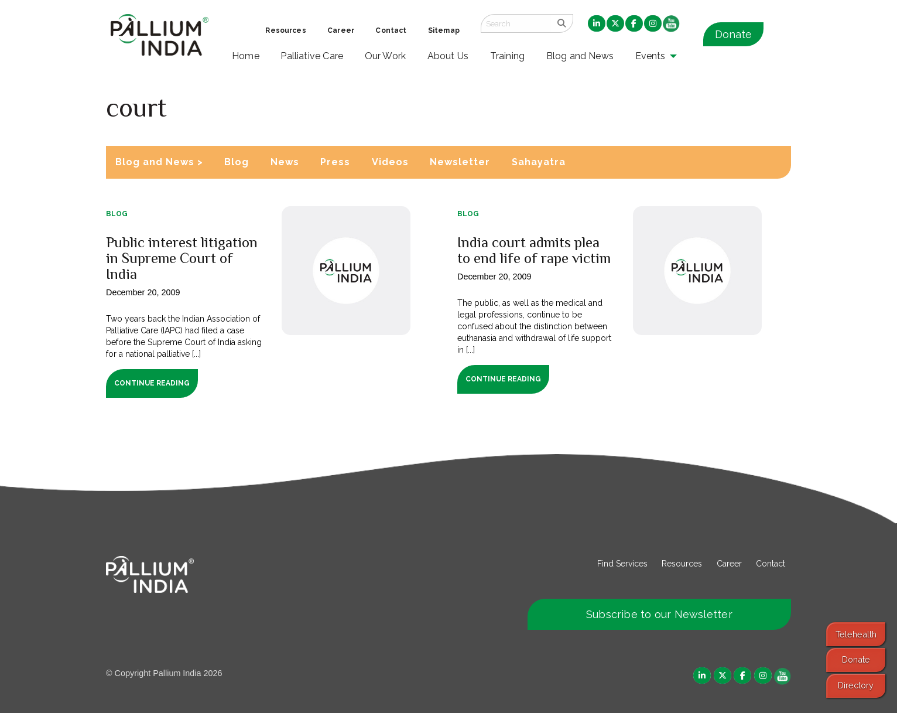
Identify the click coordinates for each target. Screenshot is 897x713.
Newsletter (460, 162)
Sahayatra (539, 162)
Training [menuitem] (507, 56)
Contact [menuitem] (390, 30)
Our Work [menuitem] (385, 56)
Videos (390, 162)
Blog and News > (159, 162)
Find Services (622, 563)
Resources (682, 563)
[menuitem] (596, 24)
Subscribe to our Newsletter (659, 614)
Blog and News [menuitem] (580, 56)
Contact (770, 563)
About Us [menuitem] (448, 56)
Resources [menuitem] (285, 30)
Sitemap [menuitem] (444, 30)
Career (729, 563)
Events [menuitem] (650, 56)
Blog (236, 162)
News (285, 162)
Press (335, 162)
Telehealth (856, 634)
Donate (733, 34)
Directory (856, 685)
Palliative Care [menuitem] (311, 56)
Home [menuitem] (245, 56)
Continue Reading (152, 383)
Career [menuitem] (340, 30)
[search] (562, 23)
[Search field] (516, 23)
